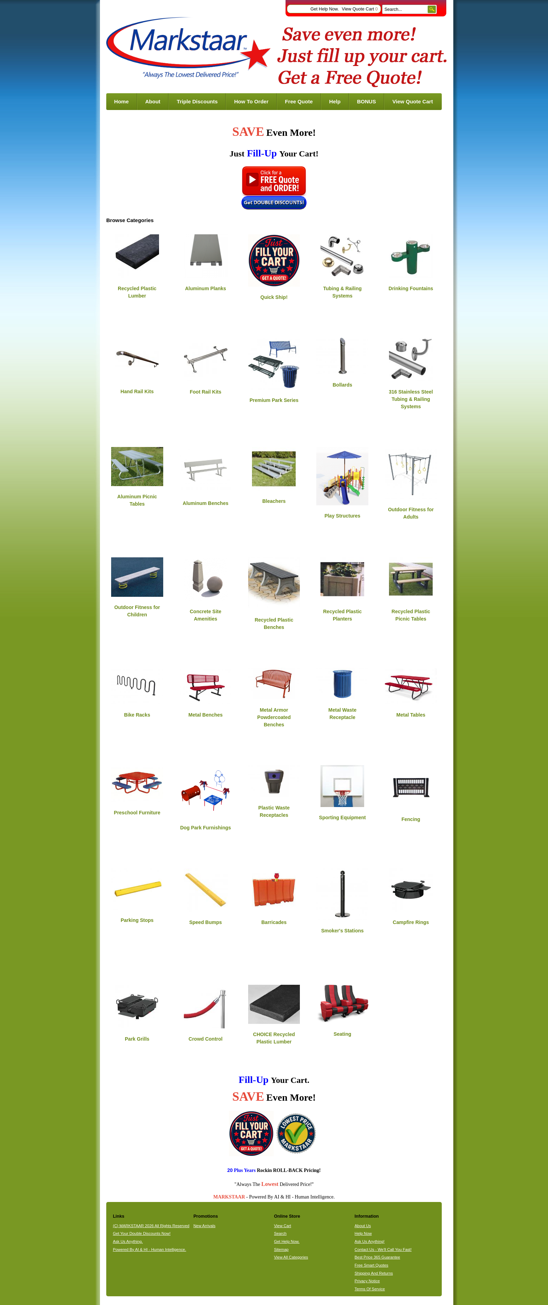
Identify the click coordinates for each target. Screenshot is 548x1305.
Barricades (274, 922)
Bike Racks (137, 715)
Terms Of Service (370, 1289)
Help (335, 101)
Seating (342, 1034)
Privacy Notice (367, 1281)
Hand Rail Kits (137, 391)
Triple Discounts (197, 101)
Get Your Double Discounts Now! (142, 1233)
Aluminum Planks (205, 288)
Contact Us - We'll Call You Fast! (383, 1249)
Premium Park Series (274, 400)
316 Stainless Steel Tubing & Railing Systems (411, 399)
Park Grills (137, 1039)
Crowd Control (206, 1039)
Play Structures (342, 516)
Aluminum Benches (206, 503)
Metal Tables (410, 715)
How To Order (251, 101)
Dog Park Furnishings (205, 827)
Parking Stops (137, 920)
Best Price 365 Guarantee (377, 1257)
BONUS (366, 101)
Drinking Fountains (411, 288)
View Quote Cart (360, 9)
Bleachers (274, 501)
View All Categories (291, 1257)
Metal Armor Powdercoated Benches (274, 717)
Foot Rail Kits (205, 392)
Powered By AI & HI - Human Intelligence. (149, 1249)
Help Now (363, 1233)
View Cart (282, 1226)
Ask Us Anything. (128, 1241)
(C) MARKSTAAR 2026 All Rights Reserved (151, 1226)
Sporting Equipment (342, 817)
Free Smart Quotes (371, 1265)
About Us (363, 1226)
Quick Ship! (274, 297)
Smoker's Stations (342, 930)
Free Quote (298, 101)
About (152, 101)
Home (121, 101)
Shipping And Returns (374, 1273)
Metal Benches (205, 715)
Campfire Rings (411, 922)
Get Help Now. (324, 9)
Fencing (411, 819)
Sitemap (281, 1249)
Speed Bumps (205, 922)
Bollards (342, 385)
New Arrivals (204, 1226)
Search (280, 1233)
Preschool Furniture (137, 812)
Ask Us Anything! (370, 1241)
